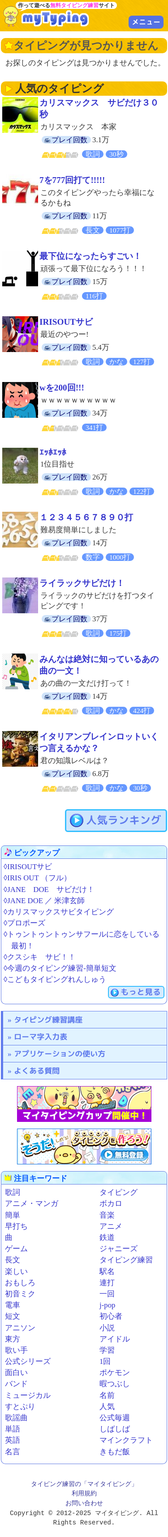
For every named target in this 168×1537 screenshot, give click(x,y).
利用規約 (84, 1494)
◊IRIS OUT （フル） (37, 878)
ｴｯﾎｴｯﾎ (52, 452)
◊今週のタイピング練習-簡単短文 (60, 968)
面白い (16, 1372)
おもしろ (20, 1282)
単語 (12, 1429)
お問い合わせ (84, 1503)
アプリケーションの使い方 (59, 1053)
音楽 (107, 1215)
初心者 (110, 1316)
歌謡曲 (16, 1418)
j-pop (107, 1305)
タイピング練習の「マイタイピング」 (84, 1484)
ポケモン (114, 1372)
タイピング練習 (126, 1260)
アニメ (110, 1226)
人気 (107, 1406)
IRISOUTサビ (66, 322)
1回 (105, 1361)
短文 (12, 1316)
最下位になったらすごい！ (90, 256)
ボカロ (110, 1203)
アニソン (20, 1328)
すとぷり (20, 1406)
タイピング (118, 1192)
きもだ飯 (114, 1452)
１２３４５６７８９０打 (86, 517)
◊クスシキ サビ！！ (40, 957)
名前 (107, 1395)
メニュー (146, 22)
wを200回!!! (61, 387)
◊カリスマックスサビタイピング (59, 912)
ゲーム (16, 1248)
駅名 (107, 1271)
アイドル (114, 1339)
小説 (107, 1328)
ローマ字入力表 (40, 1036)
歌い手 (16, 1350)
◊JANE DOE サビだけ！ (49, 889)
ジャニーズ (118, 1248)
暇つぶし (114, 1384)
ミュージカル (28, 1395)
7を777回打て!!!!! (72, 180)
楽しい (16, 1271)
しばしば (114, 1429)
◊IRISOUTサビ (28, 866)
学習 (107, 1350)
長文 (12, 1260)
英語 (12, 1440)
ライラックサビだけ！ (82, 583)
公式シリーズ (28, 1361)
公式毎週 (114, 1418)
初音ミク (20, 1294)
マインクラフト (126, 1440)
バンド (16, 1384)
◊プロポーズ (24, 923)
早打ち (16, 1226)
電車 (12, 1305)
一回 (107, 1294)
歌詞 (12, 1192)
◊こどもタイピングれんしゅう (55, 979)
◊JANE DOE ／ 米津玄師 (44, 900)
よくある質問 (37, 1070)
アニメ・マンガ (31, 1203)
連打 (107, 1282)
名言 (12, 1452)
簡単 (12, 1215)
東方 (12, 1339)
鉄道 (107, 1237)
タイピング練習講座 (48, 1019)
